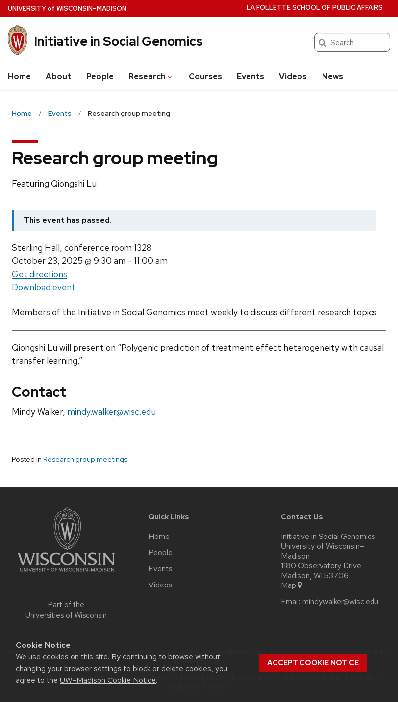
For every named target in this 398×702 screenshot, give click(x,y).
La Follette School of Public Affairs (315, 7)
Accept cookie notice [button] (313, 663)
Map (292, 585)
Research (151, 76)
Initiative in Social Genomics (118, 41)
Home (19, 76)
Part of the (66, 610)
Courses (205, 76)
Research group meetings (85, 459)
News (332, 76)
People (100, 76)
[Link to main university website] (66, 573)
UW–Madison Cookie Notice (108, 680)
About (58, 76)
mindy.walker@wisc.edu (111, 411)
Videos (293, 76)
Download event (43, 287)
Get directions (39, 274)
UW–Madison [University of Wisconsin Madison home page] (67, 8)
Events (250, 76)
